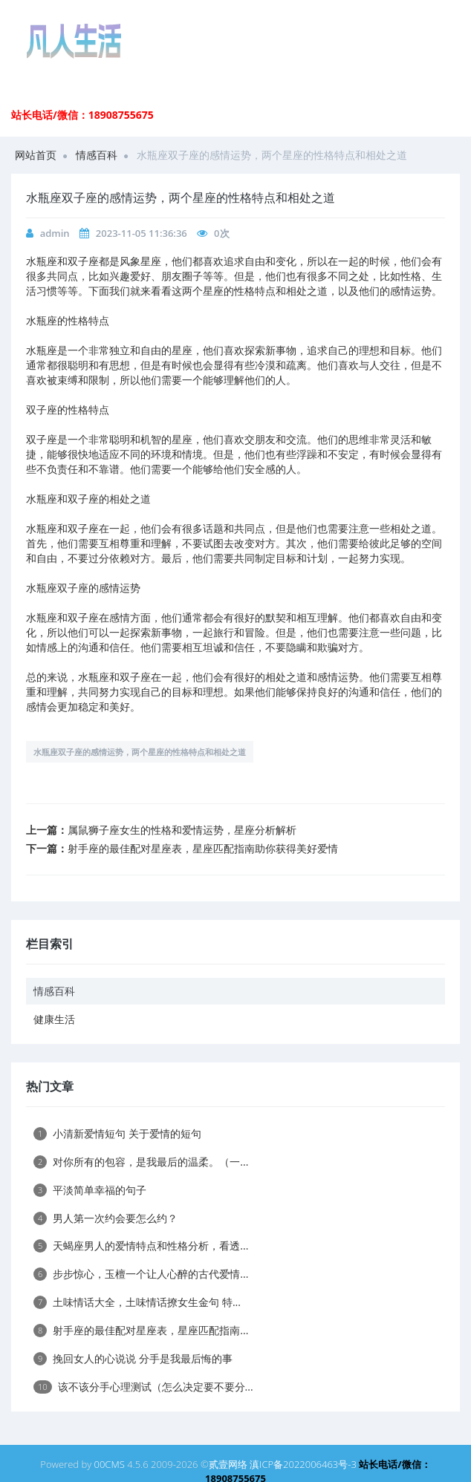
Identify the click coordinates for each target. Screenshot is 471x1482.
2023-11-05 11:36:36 (141, 233)
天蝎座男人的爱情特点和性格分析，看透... (140, 1245)
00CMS (109, 1464)
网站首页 (35, 155)
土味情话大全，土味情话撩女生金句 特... (137, 1302)
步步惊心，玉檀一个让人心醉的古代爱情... (140, 1274)
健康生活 (54, 1019)
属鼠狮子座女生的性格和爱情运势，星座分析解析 (182, 830)
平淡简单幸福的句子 (89, 1190)
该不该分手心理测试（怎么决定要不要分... (143, 1387)
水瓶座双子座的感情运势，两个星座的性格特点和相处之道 (139, 751)
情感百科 (96, 155)
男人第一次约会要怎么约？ (105, 1218)
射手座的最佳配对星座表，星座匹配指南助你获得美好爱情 (203, 848)
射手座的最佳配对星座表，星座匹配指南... (140, 1330)
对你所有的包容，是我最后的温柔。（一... (140, 1162)
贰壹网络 (228, 1464)
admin (55, 233)
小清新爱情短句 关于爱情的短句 (117, 1133)
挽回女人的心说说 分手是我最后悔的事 (133, 1358)
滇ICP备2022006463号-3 (303, 1464)
